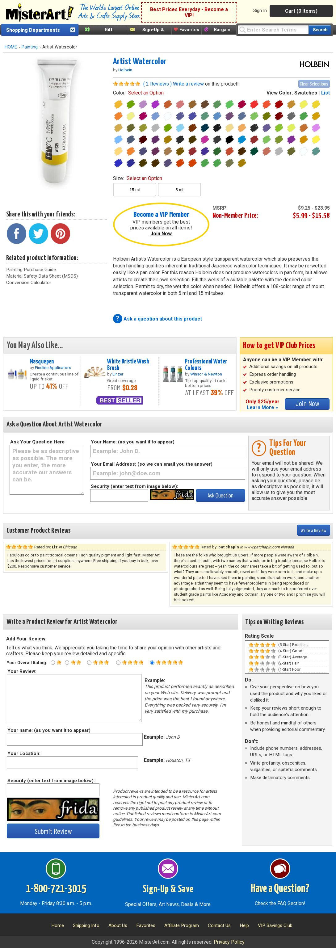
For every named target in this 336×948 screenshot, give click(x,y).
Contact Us (219, 925)
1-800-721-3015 (56, 889)
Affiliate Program (181, 925)
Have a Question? (280, 889)
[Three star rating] (89, 663)
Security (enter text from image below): (134, 486)
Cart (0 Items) (301, 11)
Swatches (305, 93)
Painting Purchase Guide (31, 269)
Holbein (125, 69)
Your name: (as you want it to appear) (48, 730)
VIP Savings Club (275, 925)
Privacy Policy (229, 942)
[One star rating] (52, 663)
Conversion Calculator (28, 282)
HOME (11, 47)
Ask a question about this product (163, 319)
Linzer (118, 373)
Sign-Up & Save (168, 889)
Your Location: (23, 753)
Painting (30, 47)
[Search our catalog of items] (320, 30)
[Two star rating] (67, 663)
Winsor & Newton (206, 373)
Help (244, 925)
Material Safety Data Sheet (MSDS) (42, 276)
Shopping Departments (33, 30)
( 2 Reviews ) (157, 84)
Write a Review (313, 530)
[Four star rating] (118, 663)
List (325, 93)
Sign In (260, 10)
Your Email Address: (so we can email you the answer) (151, 464)
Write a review (188, 84)
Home (57, 925)
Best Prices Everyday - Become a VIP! (189, 12)
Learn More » (262, 407)
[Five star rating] (152, 663)
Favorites (189, 29)
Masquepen (42, 362)
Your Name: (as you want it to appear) (132, 442)
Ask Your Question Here (37, 442)
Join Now (161, 234)
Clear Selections (314, 83)
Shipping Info (86, 925)
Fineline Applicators (53, 367)
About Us (117, 925)
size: (137, 178)
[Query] (273, 29)
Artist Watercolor (139, 61)
